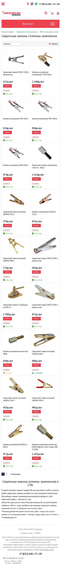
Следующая (16, 474)
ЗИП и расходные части (49, 32)
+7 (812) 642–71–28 (30, 553)
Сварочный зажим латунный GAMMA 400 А (14, 259)
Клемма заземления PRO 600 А (15, 165)
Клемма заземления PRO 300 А (15, 118)
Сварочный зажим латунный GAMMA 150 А (14, 213)
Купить (7, 86)
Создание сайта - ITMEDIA (30, 533)
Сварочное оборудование (26, 32)
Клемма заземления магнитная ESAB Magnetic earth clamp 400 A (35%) (45, 447)
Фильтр (55, 43)
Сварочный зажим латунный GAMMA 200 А (14, 399)
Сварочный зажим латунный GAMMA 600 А (43, 352)
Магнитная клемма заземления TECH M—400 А (44, 166)
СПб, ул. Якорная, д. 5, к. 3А (13, 558)
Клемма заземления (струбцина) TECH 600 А (42, 73)
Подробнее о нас (47, 550)
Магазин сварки (8, 32)
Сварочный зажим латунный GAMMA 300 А (43, 399)
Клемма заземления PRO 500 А (44, 118)
